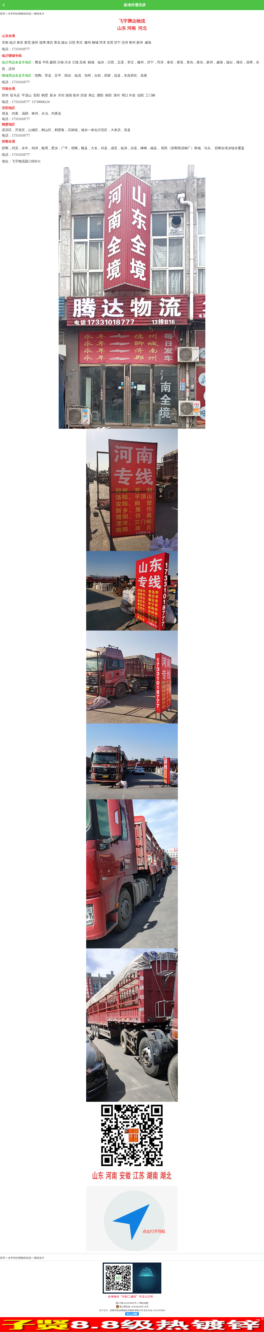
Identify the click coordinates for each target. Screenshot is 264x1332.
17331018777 (21, 49)
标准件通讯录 (135, 5)
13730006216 (41, 102)
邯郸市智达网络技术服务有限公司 (126, 1310)
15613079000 (159, 1310)
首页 (2, 13)
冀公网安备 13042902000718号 (132, 1307)
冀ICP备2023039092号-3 (127, 1303)
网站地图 (144, 1303)
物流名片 (39, 13)
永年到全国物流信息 (19, 13)
